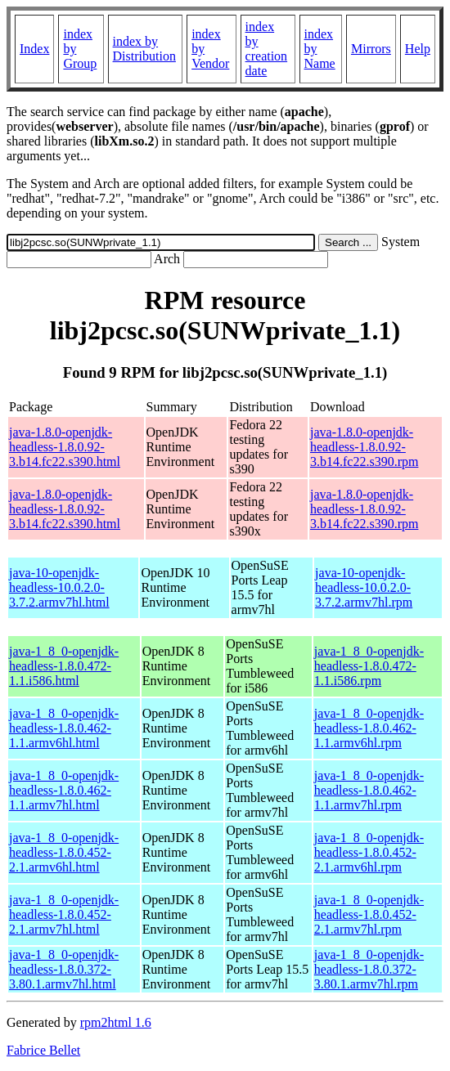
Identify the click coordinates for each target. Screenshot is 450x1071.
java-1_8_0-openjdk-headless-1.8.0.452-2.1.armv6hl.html (64, 852)
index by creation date (266, 49)
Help (417, 49)
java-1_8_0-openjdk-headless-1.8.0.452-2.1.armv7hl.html (64, 914)
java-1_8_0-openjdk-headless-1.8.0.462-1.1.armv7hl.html (64, 790)
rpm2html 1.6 (115, 1022)
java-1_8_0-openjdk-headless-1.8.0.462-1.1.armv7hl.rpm (369, 790)
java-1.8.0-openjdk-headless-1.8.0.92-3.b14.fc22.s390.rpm (364, 446)
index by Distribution (144, 48)
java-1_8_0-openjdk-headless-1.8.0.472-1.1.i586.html (64, 666)
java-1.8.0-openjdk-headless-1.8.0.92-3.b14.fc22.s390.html (64, 446)
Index (34, 49)
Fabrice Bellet (43, 1050)
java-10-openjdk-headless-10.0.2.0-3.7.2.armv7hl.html (59, 587)
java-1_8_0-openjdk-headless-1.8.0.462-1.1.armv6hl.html (64, 728)
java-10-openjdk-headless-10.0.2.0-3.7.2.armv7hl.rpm (363, 587)
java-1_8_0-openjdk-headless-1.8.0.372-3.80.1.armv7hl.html (64, 969)
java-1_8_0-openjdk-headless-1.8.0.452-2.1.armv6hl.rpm (369, 852)
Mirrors (371, 49)
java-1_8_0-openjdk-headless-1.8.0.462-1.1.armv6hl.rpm (369, 728)
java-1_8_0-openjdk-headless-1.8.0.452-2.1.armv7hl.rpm (369, 914)
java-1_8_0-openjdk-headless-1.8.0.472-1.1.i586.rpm (369, 666)
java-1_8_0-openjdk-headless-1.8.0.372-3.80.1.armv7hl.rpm (369, 969)
